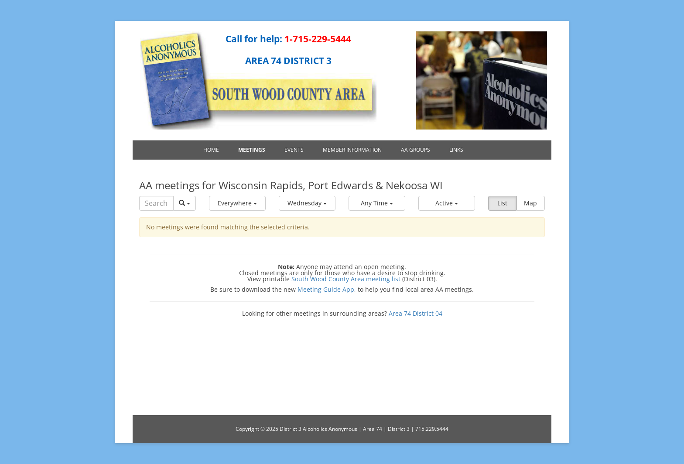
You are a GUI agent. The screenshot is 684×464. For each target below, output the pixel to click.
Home (211, 150)
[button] (237, 203)
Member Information (352, 150)
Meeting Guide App (326, 289)
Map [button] (530, 203)
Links (456, 150)
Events (294, 150)
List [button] (502, 203)
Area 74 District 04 (415, 313)
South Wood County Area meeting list (345, 279)
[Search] (156, 203)
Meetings (251, 150)
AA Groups (415, 150)
